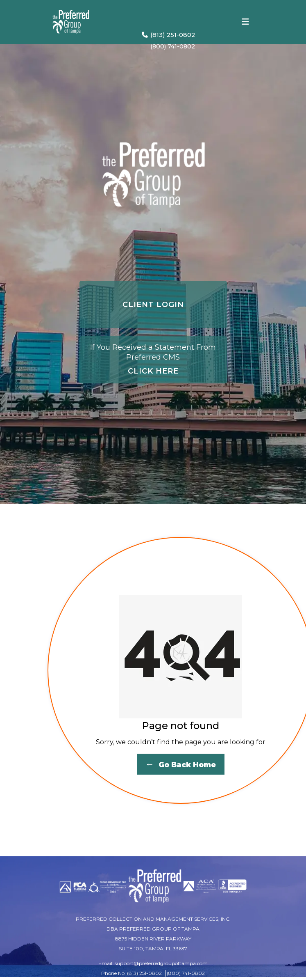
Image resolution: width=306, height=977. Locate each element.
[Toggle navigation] (245, 22)
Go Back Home (180, 764)
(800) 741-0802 (172, 46)
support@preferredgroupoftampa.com (161, 963)
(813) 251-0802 (168, 35)
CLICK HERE (153, 359)
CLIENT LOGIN (153, 304)
